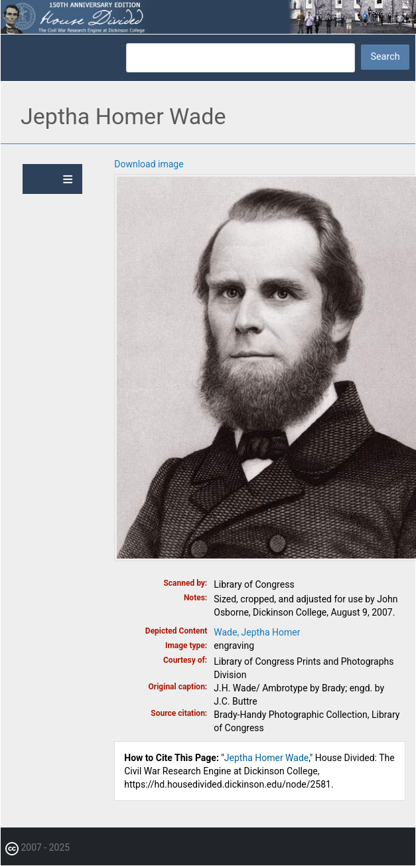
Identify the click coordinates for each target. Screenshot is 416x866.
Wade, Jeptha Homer (257, 632)
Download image (148, 164)
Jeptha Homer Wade (266, 757)
